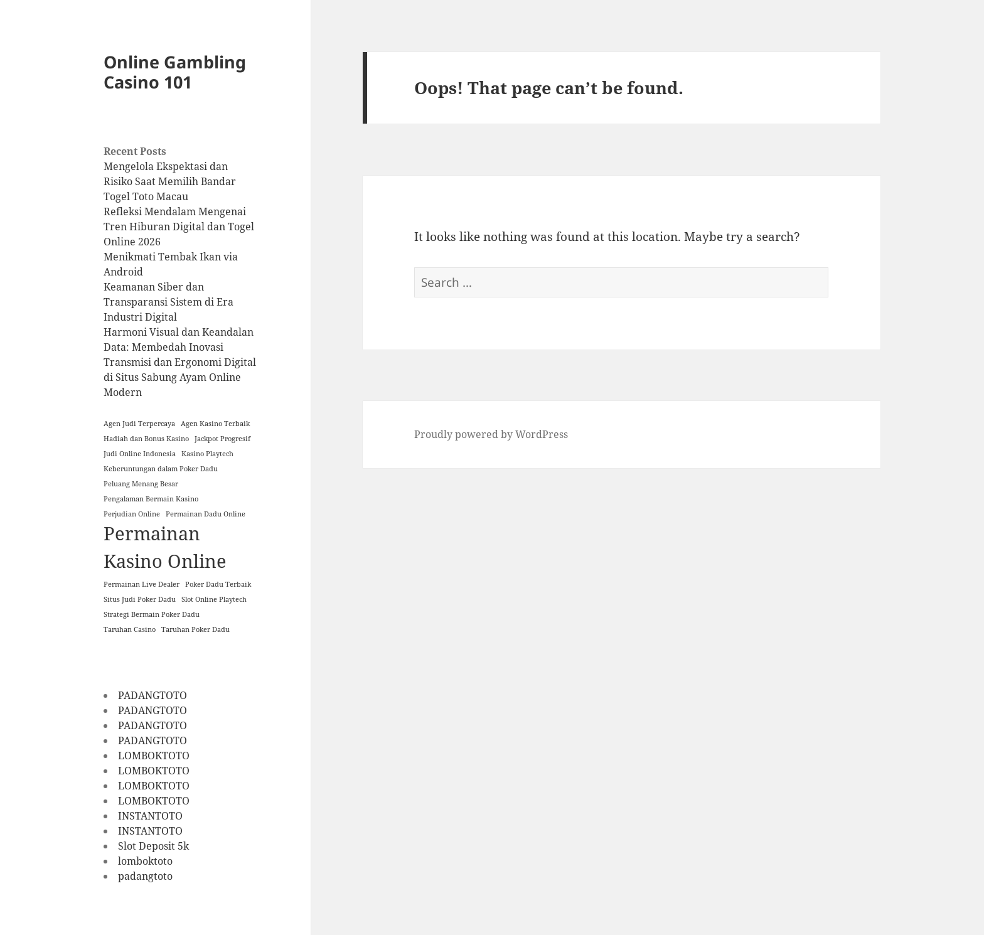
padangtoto (145, 876)
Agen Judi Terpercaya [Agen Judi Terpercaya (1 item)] (139, 423)
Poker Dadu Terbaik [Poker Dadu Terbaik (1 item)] (218, 584)
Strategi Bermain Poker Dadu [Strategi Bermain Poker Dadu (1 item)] (152, 614)
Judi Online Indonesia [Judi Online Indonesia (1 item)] (140, 453)
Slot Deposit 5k (153, 846)
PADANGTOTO (152, 695)
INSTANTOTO (150, 816)
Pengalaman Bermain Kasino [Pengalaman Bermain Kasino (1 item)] (151, 498)
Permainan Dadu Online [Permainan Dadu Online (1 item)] (205, 514)
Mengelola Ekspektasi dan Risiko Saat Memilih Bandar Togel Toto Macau (170, 181)
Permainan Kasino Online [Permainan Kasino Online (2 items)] (165, 547)
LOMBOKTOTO (154, 755)
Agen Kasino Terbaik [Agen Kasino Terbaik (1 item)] (215, 423)
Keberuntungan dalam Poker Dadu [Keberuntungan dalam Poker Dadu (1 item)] (161, 468)
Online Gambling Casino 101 (175, 72)
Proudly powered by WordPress (491, 434)
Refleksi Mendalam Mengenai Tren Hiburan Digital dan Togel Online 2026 (179, 226)
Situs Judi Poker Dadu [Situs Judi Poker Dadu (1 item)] (140, 599)
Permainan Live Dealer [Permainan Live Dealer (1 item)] (141, 584)
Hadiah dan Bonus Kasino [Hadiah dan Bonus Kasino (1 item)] (146, 438)
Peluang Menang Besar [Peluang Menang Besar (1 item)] (141, 483)
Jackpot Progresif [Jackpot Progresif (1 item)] (222, 438)
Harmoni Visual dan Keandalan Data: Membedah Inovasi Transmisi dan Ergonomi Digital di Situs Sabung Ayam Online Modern (180, 362)
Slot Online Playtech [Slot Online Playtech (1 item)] (214, 599)
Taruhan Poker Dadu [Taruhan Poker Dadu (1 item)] (195, 629)
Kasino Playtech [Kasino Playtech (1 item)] (207, 453)
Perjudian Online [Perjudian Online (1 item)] (132, 514)
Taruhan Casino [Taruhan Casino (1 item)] (130, 629)
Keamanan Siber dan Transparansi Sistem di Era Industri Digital (168, 302)
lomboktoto (145, 861)
